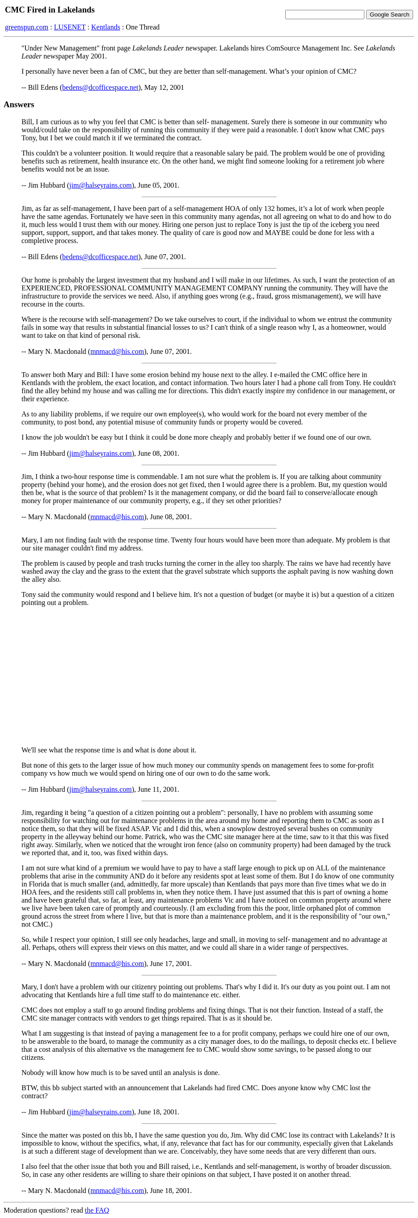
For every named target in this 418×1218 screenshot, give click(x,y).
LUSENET (70, 27)
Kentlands (105, 27)
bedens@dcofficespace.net (100, 87)
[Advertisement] (209, 676)
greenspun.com (26, 27)
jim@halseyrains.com (100, 185)
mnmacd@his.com (117, 351)
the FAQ (97, 1210)
